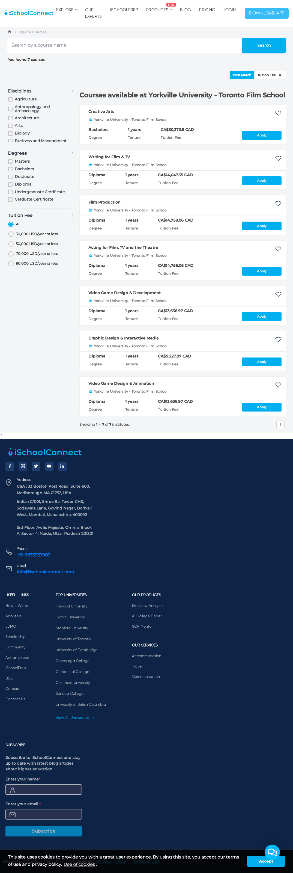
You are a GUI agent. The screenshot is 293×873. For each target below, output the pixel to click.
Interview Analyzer (148, 606)
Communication (146, 677)
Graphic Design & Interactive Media (123, 338)
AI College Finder (147, 616)
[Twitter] (36, 466)
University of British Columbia (81, 705)
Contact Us (15, 699)
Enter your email (23, 804)
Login (230, 10)
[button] (272, 852)
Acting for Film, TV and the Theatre (123, 247)
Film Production (104, 202)
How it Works (16, 606)
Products (157, 7)
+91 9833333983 (33, 555)
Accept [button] (266, 861)
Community (15, 647)
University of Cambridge (76, 650)
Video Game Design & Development (124, 292)
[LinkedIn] (62, 466)
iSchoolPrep (124, 10)
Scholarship (15, 637)
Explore (66, 10)
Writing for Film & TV (109, 156)
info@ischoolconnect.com (45, 571)
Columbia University (73, 683)
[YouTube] (49, 466)
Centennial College (72, 672)
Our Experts (93, 13)
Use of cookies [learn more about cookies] (79, 864)
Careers (12, 689)
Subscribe (43, 831)
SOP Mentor (142, 626)
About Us (13, 616)
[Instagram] (23, 466)
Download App (267, 13)
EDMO (10, 626)
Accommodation (146, 656)
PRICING (207, 10)
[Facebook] (9, 466)
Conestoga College (72, 661)
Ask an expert (17, 658)
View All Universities (75, 718)
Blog (185, 10)
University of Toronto (73, 639)
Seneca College (69, 694)
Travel (137, 666)
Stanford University (72, 628)
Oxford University (70, 617)
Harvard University (71, 606)
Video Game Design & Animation (121, 383)
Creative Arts (101, 111)
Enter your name (22, 779)
